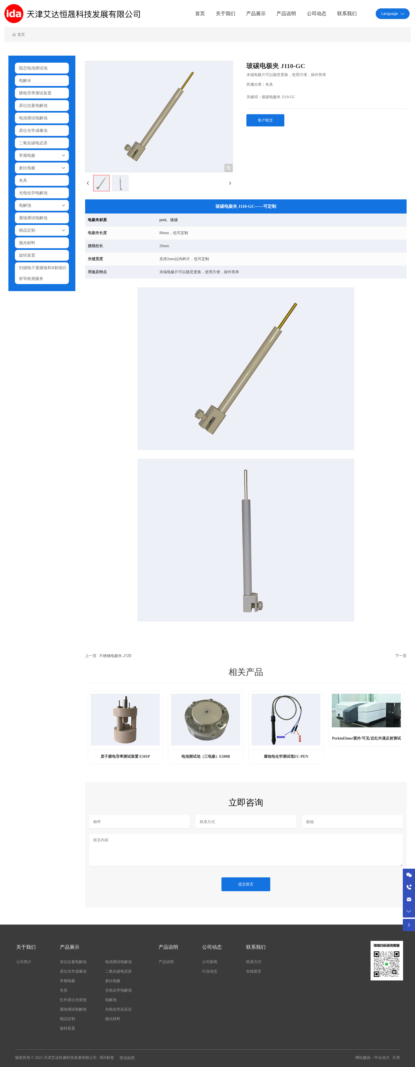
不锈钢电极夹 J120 (115, 656)
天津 (396, 1058)
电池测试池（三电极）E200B (205, 756)
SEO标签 (106, 1057)
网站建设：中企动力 (372, 1058)
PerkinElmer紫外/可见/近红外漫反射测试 (366, 738)
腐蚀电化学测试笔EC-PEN (286, 756)
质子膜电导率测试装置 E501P (125, 756)
